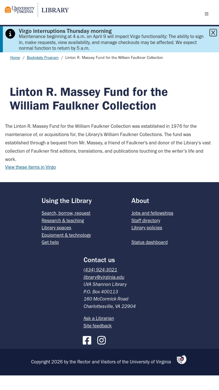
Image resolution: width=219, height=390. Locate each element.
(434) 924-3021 (100, 284)
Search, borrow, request (66, 227)
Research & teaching (63, 235)
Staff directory (145, 235)
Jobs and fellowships (152, 227)
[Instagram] (103, 354)
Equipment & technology (66, 249)
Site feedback (98, 340)
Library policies (146, 242)
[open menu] (208, 21)
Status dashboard (149, 257)
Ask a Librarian (99, 333)
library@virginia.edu (104, 292)
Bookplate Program (42, 72)
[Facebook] (88, 354)
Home (15, 72)
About (140, 215)
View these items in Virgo (30, 181)
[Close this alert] (213, 47)
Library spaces (56, 242)
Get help (50, 257)
